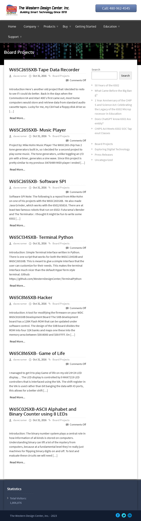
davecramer (20, 76)
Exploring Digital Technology (112, 149)
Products (49, 26)
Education (110, 26)
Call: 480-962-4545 (116, 8)
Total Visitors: (18, 498)
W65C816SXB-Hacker (30, 297)
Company (30, 26)
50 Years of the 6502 (107, 85)
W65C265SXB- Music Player (37, 130)
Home (12, 26)
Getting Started (85, 26)
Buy (65, 26)
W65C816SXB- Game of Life (37, 353)
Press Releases (104, 154)
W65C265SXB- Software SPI (37, 181)
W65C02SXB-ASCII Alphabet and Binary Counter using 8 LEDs (42, 411)
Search (96, 69)
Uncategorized (104, 160)
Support (13, 37)
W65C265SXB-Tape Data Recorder (44, 69)
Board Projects (61, 76)
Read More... (17, 118)
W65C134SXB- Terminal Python (41, 237)
